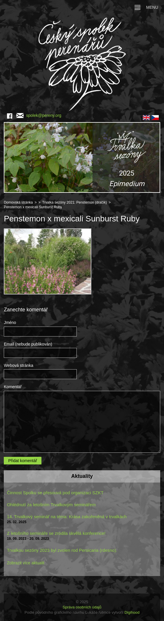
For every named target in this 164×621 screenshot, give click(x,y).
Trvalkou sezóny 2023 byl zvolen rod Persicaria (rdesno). (62, 550)
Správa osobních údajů (82, 607)
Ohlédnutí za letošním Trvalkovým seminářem (51, 504)
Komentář (13, 386)
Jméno (10, 322)
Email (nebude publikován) (28, 344)
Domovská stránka (18, 202)
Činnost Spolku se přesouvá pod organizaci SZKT (55, 492)
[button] (82, 157)
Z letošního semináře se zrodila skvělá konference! (56, 533)
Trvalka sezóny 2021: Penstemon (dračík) (74, 202)
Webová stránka (18, 365)
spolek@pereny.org (39, 115)
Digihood (132, 612)
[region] (82, 157)
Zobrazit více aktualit (25, 563)
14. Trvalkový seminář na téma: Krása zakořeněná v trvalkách (67, 516)
